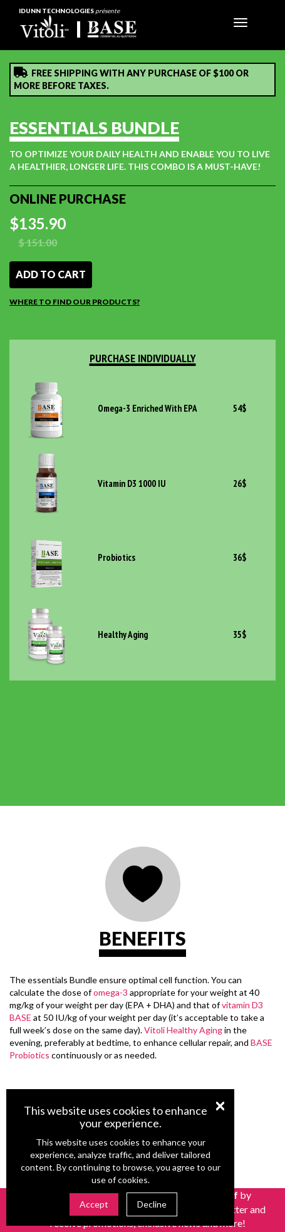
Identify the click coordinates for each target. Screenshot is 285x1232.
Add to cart (51, 274)
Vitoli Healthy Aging (183, 1030)
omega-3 (110, 992)
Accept (94, 1204)
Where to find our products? (74, 301)
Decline (152, 1204)
